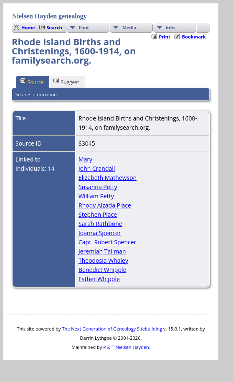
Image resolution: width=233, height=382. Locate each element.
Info (170, 27)
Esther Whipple (99, 279)
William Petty (96, 196)
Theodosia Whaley (103, 260)
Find (84, 27)
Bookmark (194, 36)
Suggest (66, 81)
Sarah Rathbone (100, 224)
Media (129, 27)
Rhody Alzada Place (105, 205)
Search (54, 27)
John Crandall (97, 168)
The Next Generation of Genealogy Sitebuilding (112, 329)
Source (32, 81)
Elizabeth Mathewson (108, 178)
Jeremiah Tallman (102, 251)
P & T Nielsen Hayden (126, 347)
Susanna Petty (98, 187)
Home (28, 27)
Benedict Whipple (102, 270)
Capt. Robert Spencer (107, 242)
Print (164, 36)
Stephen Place (98, 214)
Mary (85, 159)
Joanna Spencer (100, 233)
